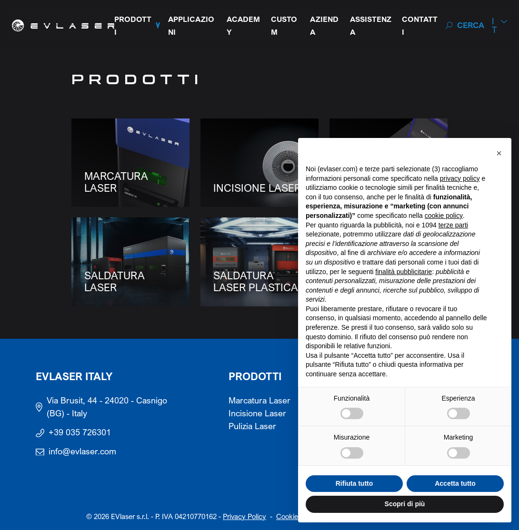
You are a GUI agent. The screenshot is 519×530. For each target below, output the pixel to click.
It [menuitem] (494, 25)
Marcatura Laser (259, 400)
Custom (284, 25)
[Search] (465, 25)
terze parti (453, 225)
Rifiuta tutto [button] (354, 483)
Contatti (420, 25)
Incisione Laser (257, 413)
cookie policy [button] (444, 215)
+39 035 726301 (80, 432)
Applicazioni (191, 25)
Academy (243, 25)
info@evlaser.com (82, 451)
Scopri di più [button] (405, 504)
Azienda (324, 25)
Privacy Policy (244, 516)
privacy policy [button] (460, 178)
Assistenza (370, 25)
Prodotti (132, 25)
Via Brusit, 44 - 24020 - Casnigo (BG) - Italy (107, 406)
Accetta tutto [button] (455, 483)
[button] (499, 153)
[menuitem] (499, 25)
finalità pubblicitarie (403, 271)
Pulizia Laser (252, 426)
